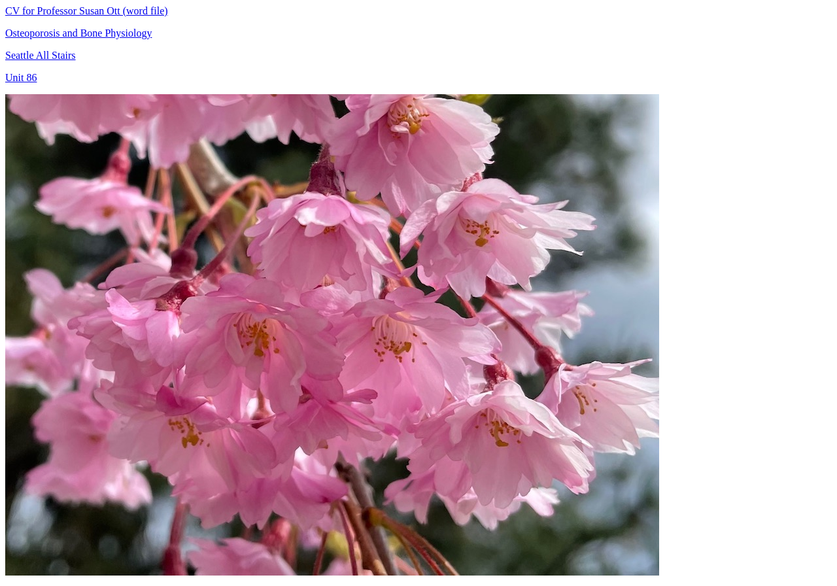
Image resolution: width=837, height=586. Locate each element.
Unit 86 (21, 77)
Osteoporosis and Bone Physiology (78, 33)
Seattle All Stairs (40, 55)
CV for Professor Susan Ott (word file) (86, 10)
